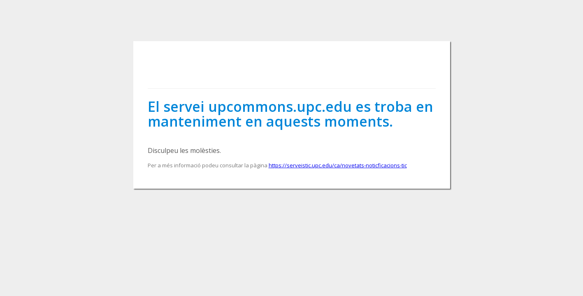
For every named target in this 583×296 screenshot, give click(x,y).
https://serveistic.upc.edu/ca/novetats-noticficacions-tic (338, 165)
